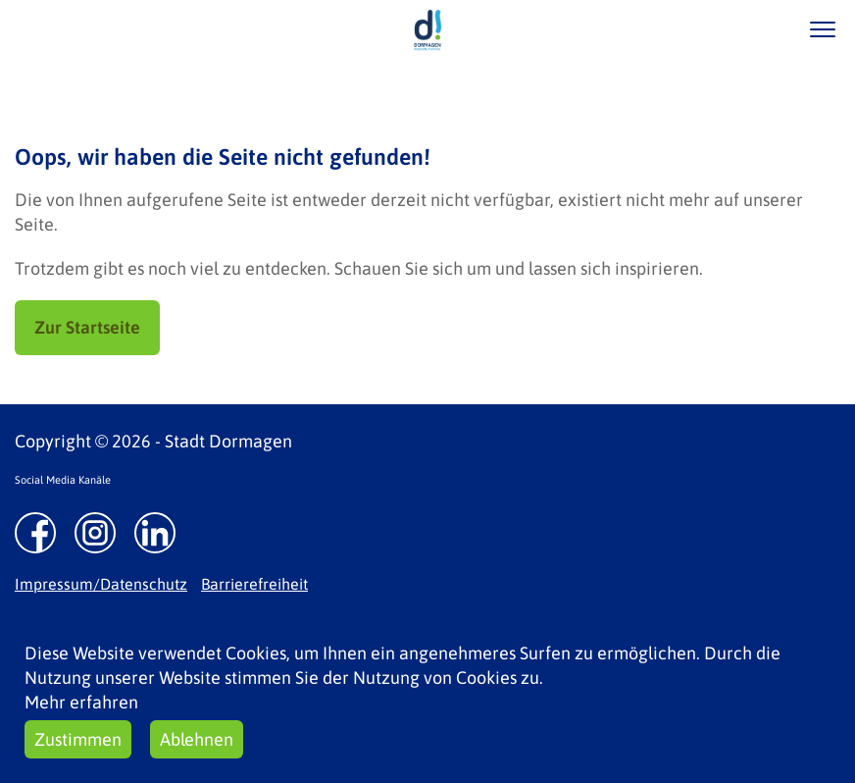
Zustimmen (78, 739)
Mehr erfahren (81, 702)
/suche (765, 29)
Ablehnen (196, 739)
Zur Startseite (87, 327)
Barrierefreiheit (254, 584)
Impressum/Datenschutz (101, 584)
